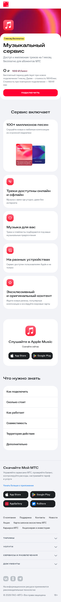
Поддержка (25, 517)
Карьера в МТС (10, 528)
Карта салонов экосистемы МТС (30, 522)
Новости (53, 517)
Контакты (40, 517)
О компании (9, 517)
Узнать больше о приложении (18, 485)
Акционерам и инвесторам (36, 528)
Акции (6, 522)
